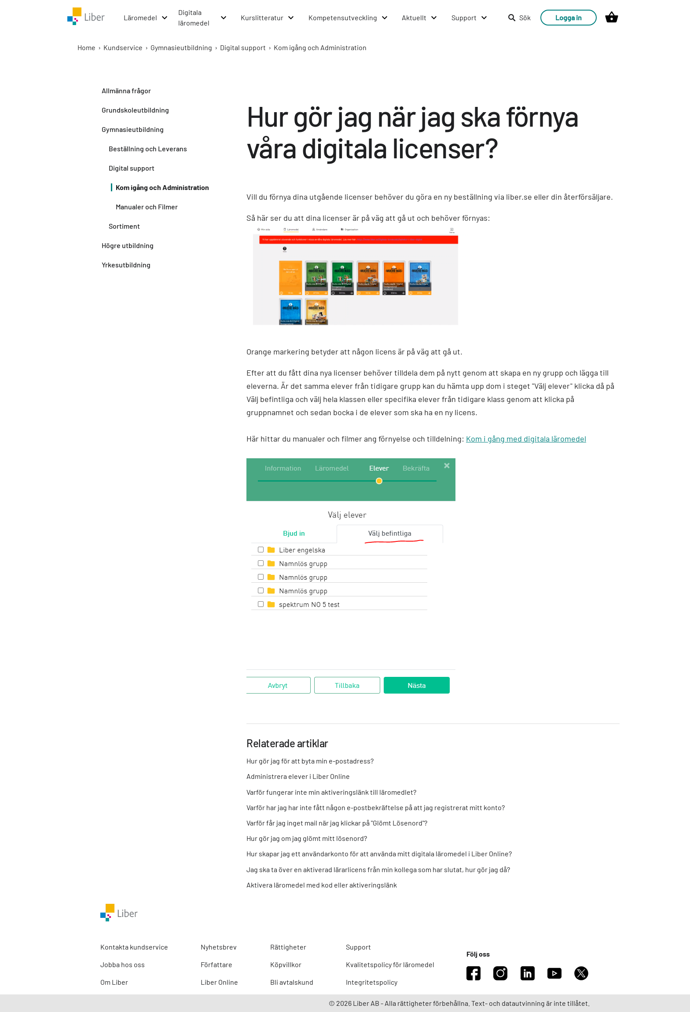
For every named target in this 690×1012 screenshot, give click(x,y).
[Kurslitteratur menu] (268, 17)
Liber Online (219, 982)
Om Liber (114, 982)
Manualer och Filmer (147, 206)
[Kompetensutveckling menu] (348, 17)
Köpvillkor (285, 964)
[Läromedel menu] (146, 17)
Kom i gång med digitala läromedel (526, 438)
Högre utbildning (128, 245)
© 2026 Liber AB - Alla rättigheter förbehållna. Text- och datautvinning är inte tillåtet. (459, 1003)
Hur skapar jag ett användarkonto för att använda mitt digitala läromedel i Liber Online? (379, 853)
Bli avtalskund (291, 982)
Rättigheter (288, 947)
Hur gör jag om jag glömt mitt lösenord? (306, 838)
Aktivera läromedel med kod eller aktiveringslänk (321, 884)
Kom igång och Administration (320, 47)
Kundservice (123, 47)
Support (358, 947)
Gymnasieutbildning (181, 47)
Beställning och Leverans (148, 148)
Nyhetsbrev (219, 947)
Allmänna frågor (126, 90)
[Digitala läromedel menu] (203, 17)
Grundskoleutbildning (135, 110)
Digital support (243, 47)
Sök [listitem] (519, 17)
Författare (216, 964)
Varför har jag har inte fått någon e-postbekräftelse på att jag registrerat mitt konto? (375, 807)
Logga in (568, 17)
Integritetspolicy (371, 982)
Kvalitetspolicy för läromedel (390, 964)
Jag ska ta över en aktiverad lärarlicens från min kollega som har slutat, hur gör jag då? (378, 869)
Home (86, 47)
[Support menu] (469, 17)
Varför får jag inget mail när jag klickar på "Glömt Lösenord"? (336, 822)
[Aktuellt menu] (420, 17)
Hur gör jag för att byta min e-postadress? (310, 760)
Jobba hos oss (122, 964)
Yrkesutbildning (126, 264)
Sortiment (124, 226)
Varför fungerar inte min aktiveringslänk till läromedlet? (331, 792)
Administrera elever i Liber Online (298, 776)
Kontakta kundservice (134, 947)
